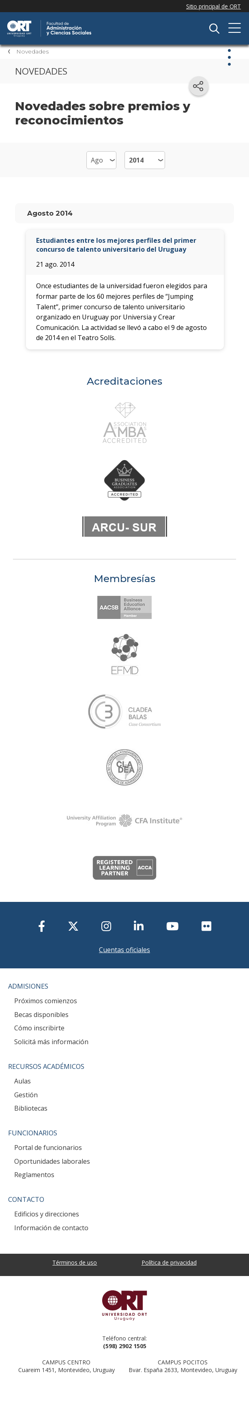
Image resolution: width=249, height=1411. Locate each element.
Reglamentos (34, 1174)
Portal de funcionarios (48, 1147)
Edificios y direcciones (46, 1214)
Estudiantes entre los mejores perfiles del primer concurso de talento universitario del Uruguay (116, 245)
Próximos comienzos (45, 1000)
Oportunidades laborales (52, 1161)
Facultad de (91, 21)
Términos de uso (74, 1262)
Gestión (26, 1094)
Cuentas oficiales (124, 949)
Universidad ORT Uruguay (124, 1305)
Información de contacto (51, 1227)
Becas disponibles (41, 1014)
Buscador (214, 28)
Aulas (22, 1081)
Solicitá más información (51, 1041)
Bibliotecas (30, 1108)
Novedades (32, 51)
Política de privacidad (169, 1262)
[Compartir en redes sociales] (198, 86)
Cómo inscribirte (39, 1027)
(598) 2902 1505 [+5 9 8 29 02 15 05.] (124, 1346)
